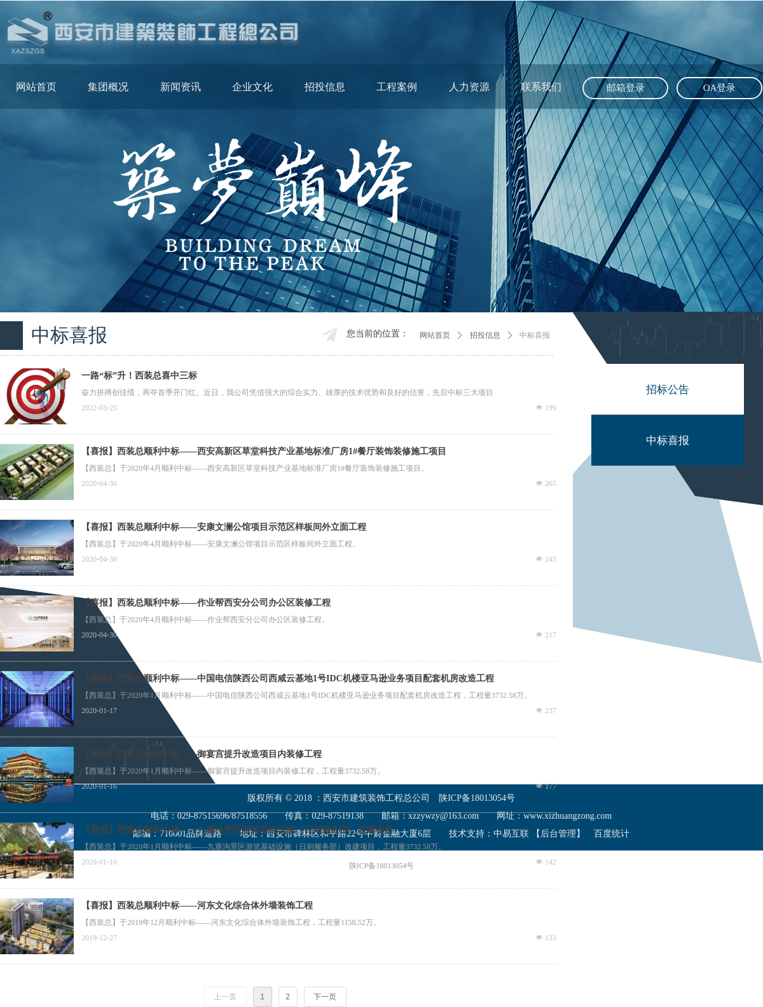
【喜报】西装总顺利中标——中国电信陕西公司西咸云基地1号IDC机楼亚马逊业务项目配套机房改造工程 (287, 678)
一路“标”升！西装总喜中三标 (139, 375)
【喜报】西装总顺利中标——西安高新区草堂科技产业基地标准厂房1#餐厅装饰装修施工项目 (263, 451)
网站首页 (435, 335)
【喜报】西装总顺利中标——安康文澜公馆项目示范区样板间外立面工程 (223, 527)
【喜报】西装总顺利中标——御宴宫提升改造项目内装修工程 (201, 754)
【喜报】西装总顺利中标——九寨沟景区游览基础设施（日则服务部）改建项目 (237, 830)
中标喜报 (534, 335)
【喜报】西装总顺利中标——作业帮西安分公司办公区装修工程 (206, 603)
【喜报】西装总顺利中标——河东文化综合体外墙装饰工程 (197, 905)
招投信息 (485, 335)
